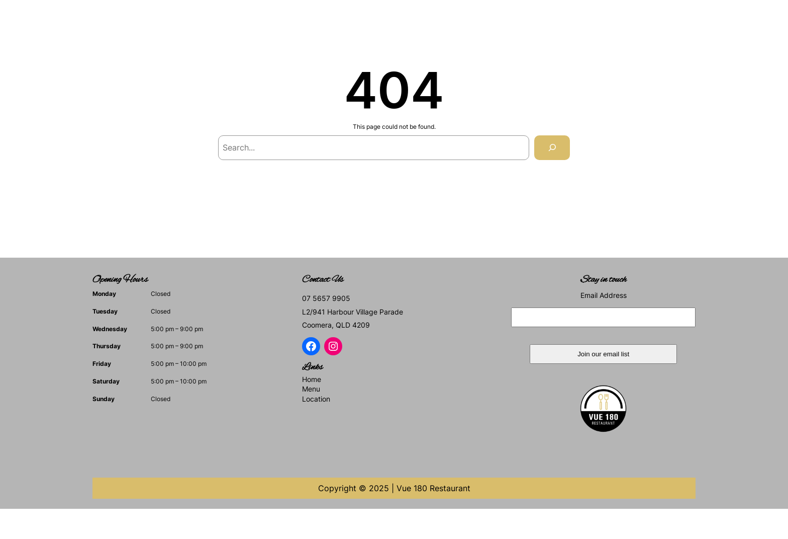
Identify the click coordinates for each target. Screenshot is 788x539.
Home (311, 379)
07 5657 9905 (326, 298)
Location (316, 399)
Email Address (603, 295)
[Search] (552, 147)
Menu (311, 388)
